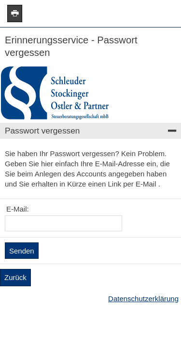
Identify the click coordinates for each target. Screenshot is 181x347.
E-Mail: (17, 209)
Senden (21, 251)
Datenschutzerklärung (143, 298)
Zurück (15, 277)
